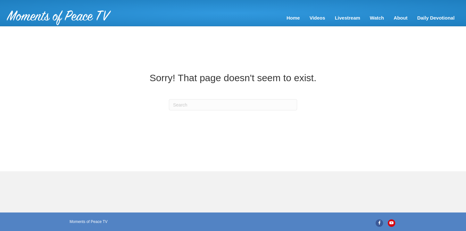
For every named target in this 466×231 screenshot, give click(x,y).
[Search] (233, 114)
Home (230, 18)
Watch (314, 18)
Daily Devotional (373, 18)
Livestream (284, 18)
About (338, 18)
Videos (254, 18)
